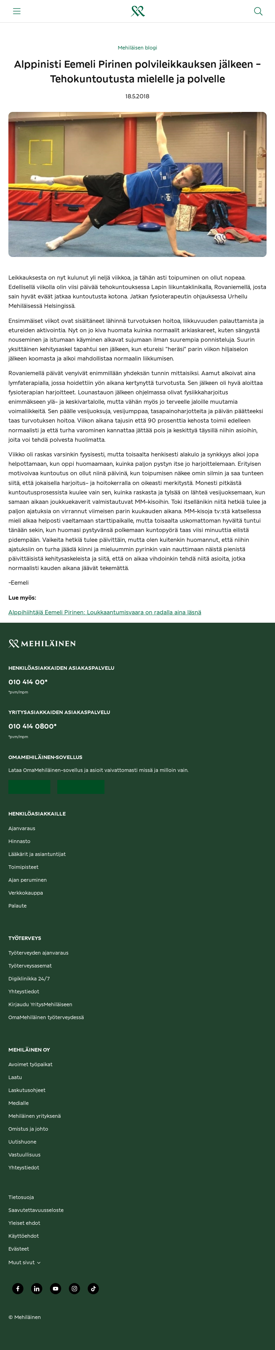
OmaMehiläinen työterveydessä (46, 1017)
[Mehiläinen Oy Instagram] (74, 1290)
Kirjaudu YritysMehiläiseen (40, 1004)
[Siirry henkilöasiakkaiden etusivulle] (137, 11)
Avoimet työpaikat (30, 1064)
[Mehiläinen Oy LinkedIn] (36, 1290)
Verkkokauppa (25, 893)
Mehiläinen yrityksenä (34, 1116)
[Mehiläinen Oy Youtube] (55, 1290)
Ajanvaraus (21, 828)
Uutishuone (22, 1142)
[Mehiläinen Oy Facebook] (17, 1290)
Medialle (18, 1103)
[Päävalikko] (16, 11)
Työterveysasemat (30, 966)
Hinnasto (19, 841)
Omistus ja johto (28, 1129)
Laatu (15, 1077)
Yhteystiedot (23, 991)
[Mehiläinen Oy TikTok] (93, 1290)
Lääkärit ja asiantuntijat (37, 854)
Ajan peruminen (27, 880)
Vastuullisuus (24, 1155)
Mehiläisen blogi (137, 48)
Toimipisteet (23, 867)
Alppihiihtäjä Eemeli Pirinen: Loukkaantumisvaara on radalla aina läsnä (104, 612)
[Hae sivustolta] (258, 11)
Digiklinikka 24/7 (29, 979)
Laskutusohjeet (26, 1090)
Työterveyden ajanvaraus (38, 953)
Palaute (17, 906)
